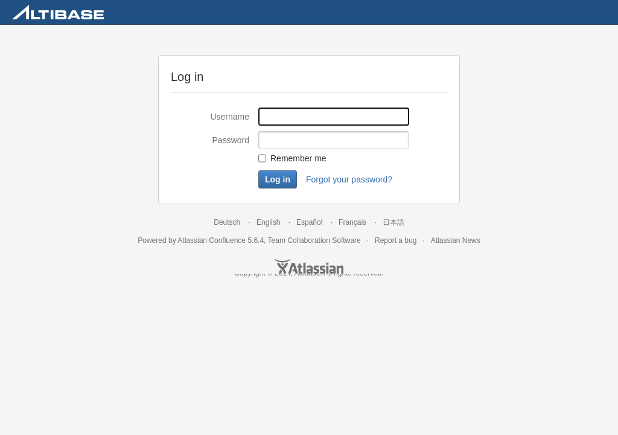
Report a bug (395, 240)
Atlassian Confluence (211, 240)
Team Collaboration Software (314, 240)
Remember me (298, 158)
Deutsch (227, 222)
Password (230, 140)
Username (229, 116)
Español (309, 222)
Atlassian (309, 266)
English (268, 222)
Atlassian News (455, 240)
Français (352, 222)
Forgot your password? (349, 179)
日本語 (393, 222)
